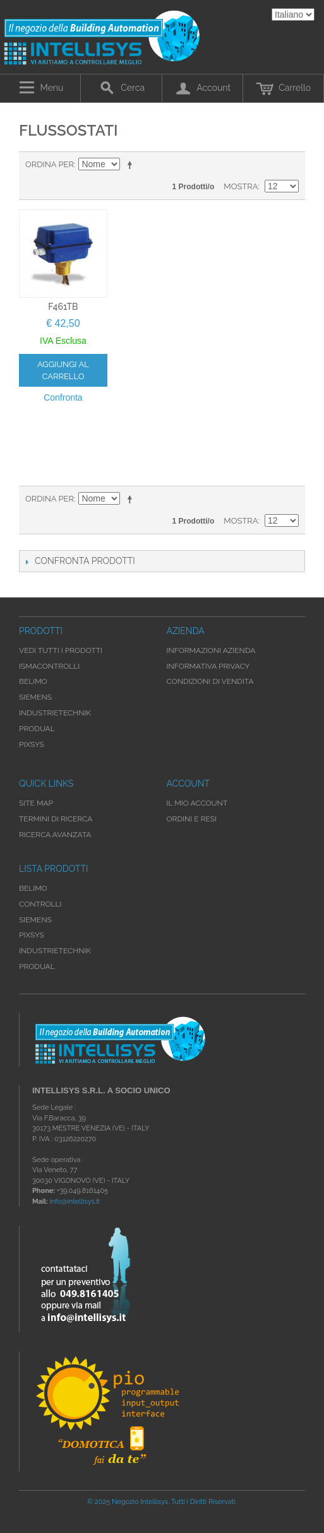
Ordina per (49, 164)
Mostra (241, 186)
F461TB (63, 307)
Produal (37, 966)
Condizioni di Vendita (210, 681)
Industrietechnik (55, 950)
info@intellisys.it (74, 1201)
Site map (36, 803)
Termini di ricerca (55, 818)
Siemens (35, 919)
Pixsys (31, 935)
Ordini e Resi (192, 818)
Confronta (63, 397)
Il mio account (197, 803)
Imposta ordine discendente (132, 164)
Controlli (40, 904)
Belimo (33, 888)
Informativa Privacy (208, 666)
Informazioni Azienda (211, 650)
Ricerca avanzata (55, 834)
